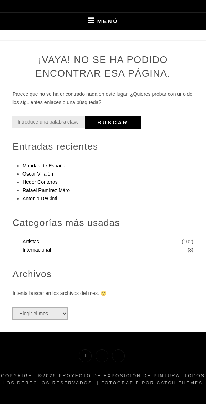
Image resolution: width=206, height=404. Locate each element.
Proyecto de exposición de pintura (119, 375)
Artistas (30, 241)
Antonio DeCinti (39, 198)
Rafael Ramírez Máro (46, 190)
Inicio (100, 35)
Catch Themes (179, 382)
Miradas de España (44, 166)
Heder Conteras (40, 182)
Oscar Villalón (37, 174)
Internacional (36, 250)
